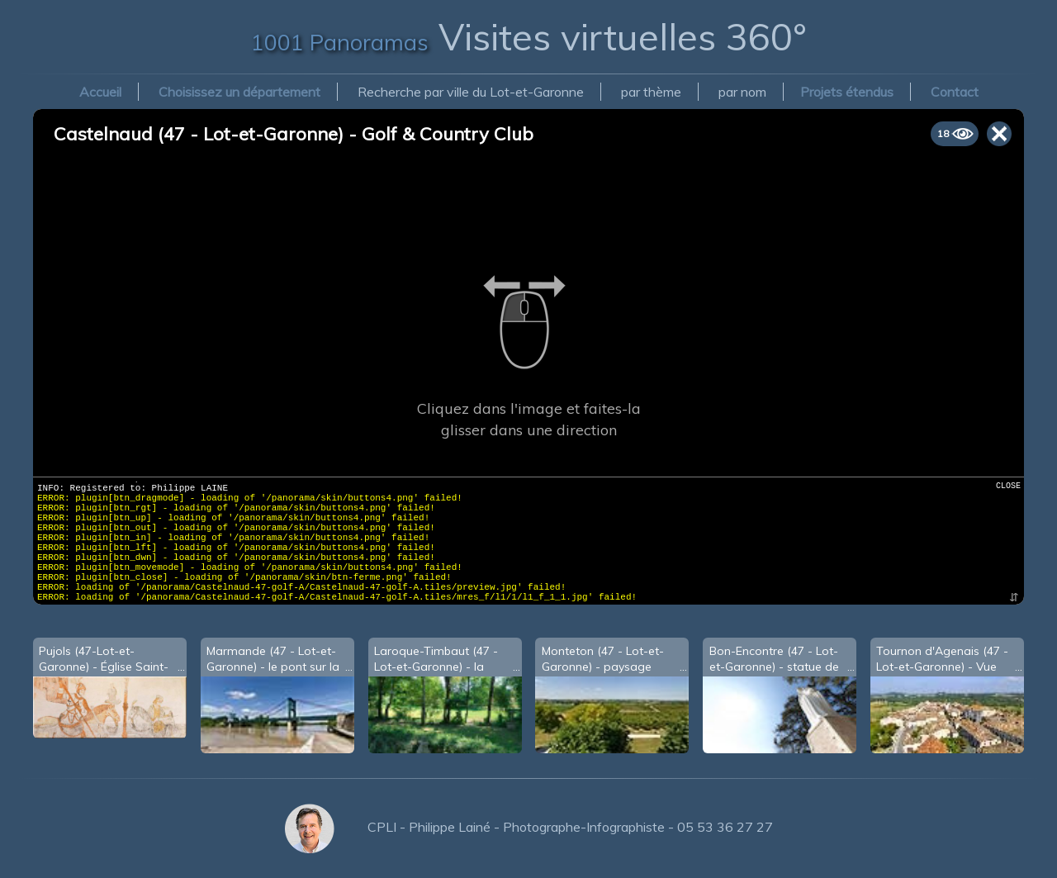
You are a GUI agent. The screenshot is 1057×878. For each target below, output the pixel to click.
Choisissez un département (239, 91)
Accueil (100, 91)
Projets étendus (846, 91)
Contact (955, 91)
